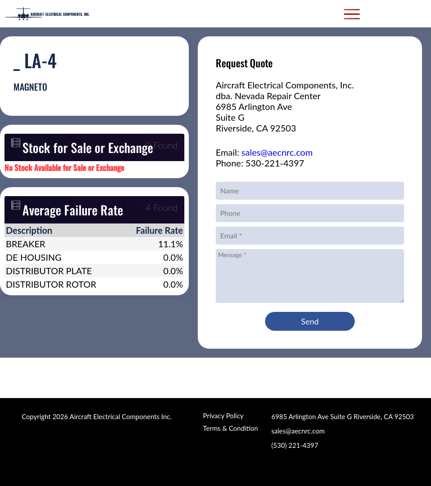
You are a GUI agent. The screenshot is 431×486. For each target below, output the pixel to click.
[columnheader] (63, 230)
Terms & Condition (230, 428)
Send (309, 321)
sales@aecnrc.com (277, 152)
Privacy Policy (223, 416)
